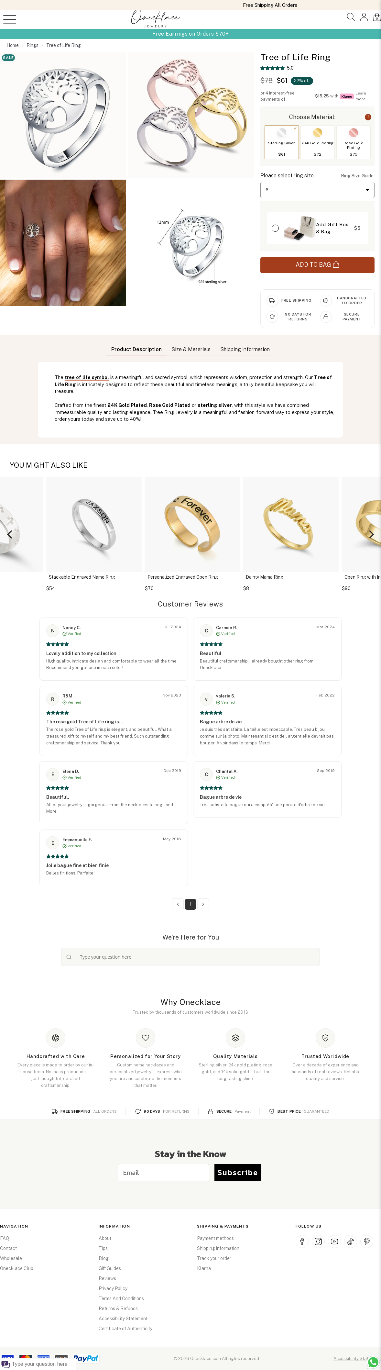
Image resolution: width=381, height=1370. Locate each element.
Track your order (214, 1258)
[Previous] (10, 534)
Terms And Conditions (121, 1298)
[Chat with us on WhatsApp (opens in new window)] (373, 1362)
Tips (103, 1248)
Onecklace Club (16, 1268)
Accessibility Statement (123, 1318)
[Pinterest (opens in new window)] (366, 1241)
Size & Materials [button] (191, 349)
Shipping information (218, 1248)
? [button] (368, 117)
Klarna (204, 1268)
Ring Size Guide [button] (357, 175)
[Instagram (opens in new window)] (318, 1241)
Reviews (107, 1278)
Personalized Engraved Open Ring (186, 577)
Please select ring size (287, 176)
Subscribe (238, 1172)
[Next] (371, 534)
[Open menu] (9, 19)
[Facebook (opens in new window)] (302, 1241)
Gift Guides (110, 1268)
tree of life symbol (87, 377)
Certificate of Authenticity (125, 1328)
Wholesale (11, 1258)
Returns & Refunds (118, 1308)
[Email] (163, 1172)
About (105, 1238)
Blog (104, 1258)
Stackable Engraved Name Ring (85, 577)
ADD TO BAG (317, 264)
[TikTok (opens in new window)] (350, 1241)
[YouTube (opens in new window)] (334, 1241)
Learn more (360, 96)
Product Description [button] (136, 349)
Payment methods (215, 1238)
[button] (351, 17)
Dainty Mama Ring (268, 577)
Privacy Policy (113, 1288)
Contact (8, 1248)
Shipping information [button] (245, 349)
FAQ (4, 1238)
